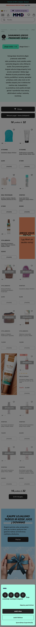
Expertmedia (28, 622)
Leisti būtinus (18, 617)
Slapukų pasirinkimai (27, 605)
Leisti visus (18, 611)
